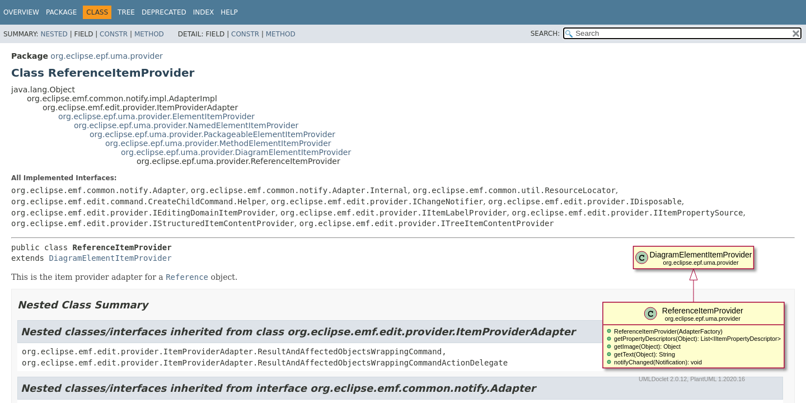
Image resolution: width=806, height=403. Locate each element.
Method (149, 34)
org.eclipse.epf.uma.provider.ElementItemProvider (156, 116)
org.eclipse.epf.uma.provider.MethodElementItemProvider (218, 143)
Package (61, 12)
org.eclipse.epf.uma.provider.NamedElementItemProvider (186, 125)
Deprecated (164, 12)
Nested (53, 34)
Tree (126, 12)
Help (229, 12)
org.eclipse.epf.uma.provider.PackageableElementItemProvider (212, 134)
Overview (21, 12)
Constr (114, 34)
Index (203, 12)
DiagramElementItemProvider (110, 258)
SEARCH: (545, 34)
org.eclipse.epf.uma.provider (106, 55)
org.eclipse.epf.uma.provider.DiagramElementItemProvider (236, 152)
